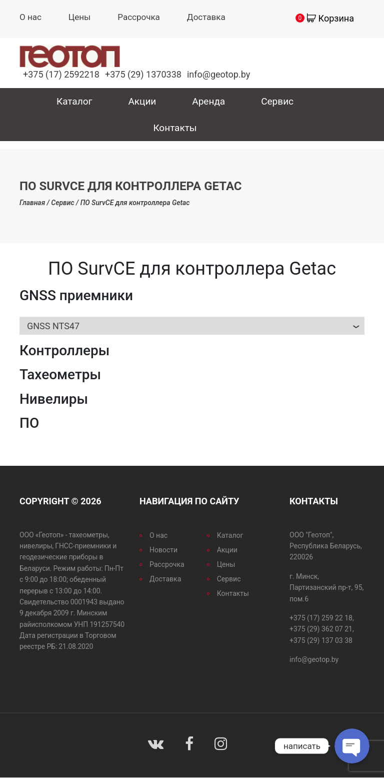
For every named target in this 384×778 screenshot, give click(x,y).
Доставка (206, 17)
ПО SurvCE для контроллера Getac (135, 203)
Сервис (277, 101)
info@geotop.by (218, 74)
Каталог (74, 101)
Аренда (208, 101)
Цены (79, 17)
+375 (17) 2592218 (61, 74)
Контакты (174, 128)
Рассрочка (139, 17)
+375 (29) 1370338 (143, 74)
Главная (32, 203)
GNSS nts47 (53, 326)
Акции (142, 101)
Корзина (336, 18)
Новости (164, 550)
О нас (31, 17)
